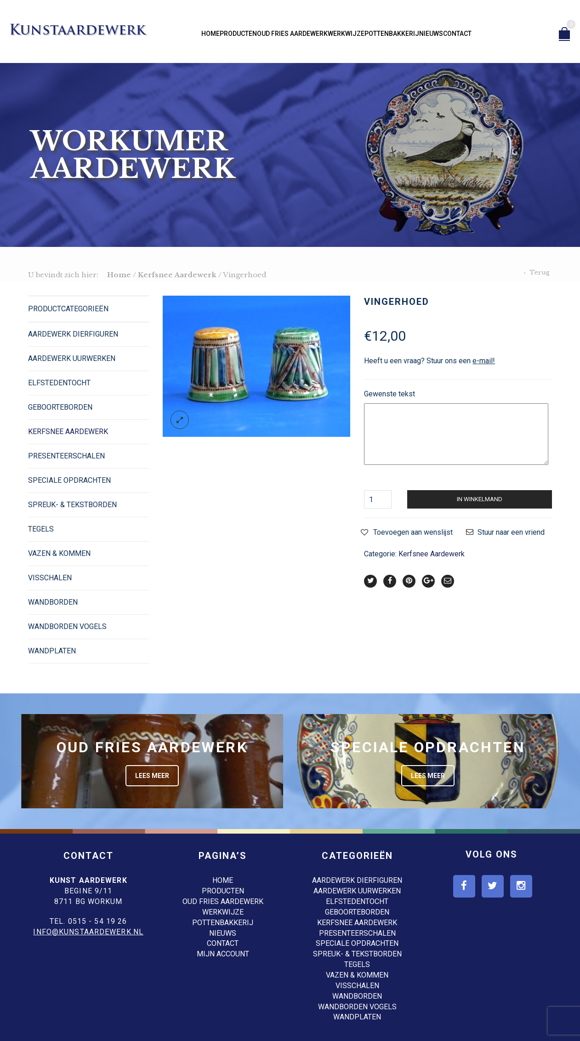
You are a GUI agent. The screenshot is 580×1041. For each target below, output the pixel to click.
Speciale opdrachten (69, 480)
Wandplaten (52, 650)
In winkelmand (479, 499)
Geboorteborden (60, 407)
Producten (238, 33)
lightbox (180, 420)
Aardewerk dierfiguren (73, 334)
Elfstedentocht (59, 382)
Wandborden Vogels (67, 626)
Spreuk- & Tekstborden (72, 504)
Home (210, 33)
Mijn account (223, 953)
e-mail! (483, 360)
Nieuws (431, 33)
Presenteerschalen (66, 456)
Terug (539, 272)
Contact (457, 33)
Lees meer (152, 775)
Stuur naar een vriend (511, 532)
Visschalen (50, 577)
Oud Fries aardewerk (292, 33)
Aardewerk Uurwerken (71, 358)
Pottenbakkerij (391, 33)
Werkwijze (346, 33)
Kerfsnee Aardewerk (177, 274)
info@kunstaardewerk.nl (88, 931)
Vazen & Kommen (59, 553)
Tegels (41, 529)
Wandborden (53, 602)
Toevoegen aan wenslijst (413, 532)
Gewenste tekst (389, 393)
